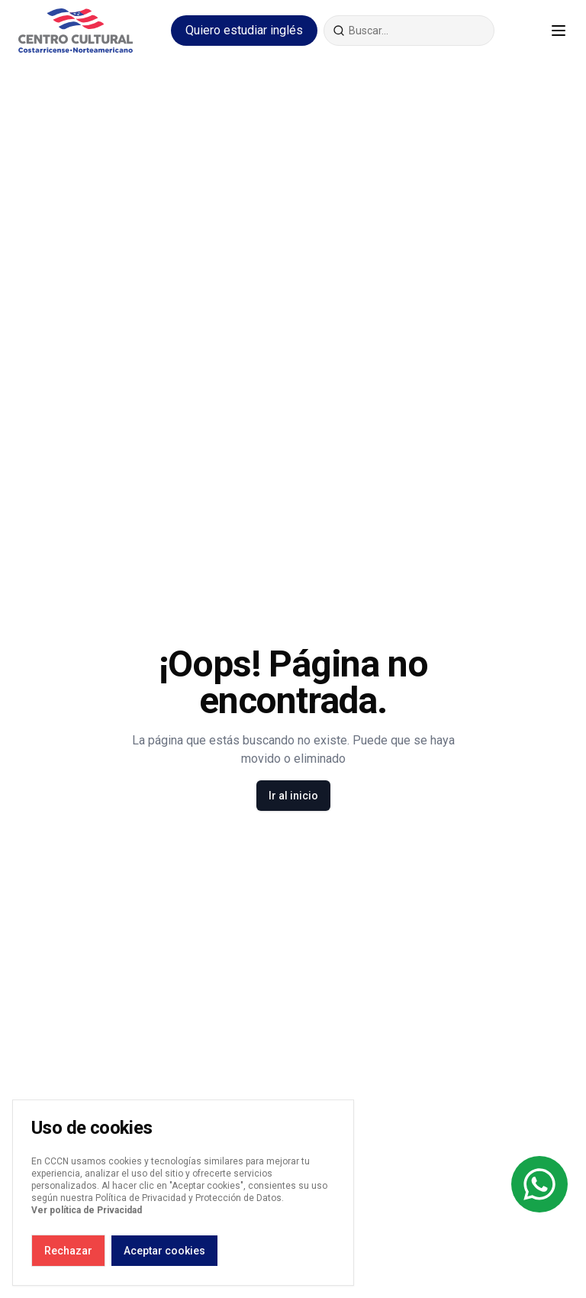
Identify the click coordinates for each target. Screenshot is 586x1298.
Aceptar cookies (164, 1251)
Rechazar (68, 1251)
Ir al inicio (293, 795)
